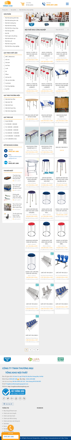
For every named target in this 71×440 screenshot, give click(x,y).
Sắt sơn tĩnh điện (9, 80)
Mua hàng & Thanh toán (10, 411)
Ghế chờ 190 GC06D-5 (32, 335)
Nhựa (6, 74)
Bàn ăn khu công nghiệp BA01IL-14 (47, 147)
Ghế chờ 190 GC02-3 (61, 272)
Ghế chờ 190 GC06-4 (47, 272)
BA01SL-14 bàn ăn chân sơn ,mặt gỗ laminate (61, 54)
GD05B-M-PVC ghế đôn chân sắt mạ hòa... (47, 242)
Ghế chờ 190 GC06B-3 (47, 304)
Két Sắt (6, 33)
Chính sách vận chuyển (10, 413)
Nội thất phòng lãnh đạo (11, 18)
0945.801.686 (14, 151)
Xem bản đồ (8, 404)
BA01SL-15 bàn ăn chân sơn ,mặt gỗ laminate (31, 85)
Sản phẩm (13, 10)
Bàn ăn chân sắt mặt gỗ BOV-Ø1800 (31, 116)
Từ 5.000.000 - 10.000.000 (11, 133)
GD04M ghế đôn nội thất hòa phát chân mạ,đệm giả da (62, 179)
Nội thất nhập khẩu (10, 111)
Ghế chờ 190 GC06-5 (32, 304)
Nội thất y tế (8, 41)
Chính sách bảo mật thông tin (12, 421)
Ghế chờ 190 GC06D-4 (62, 304)
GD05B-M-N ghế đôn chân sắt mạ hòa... (32, 241)
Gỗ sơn (6, 59)
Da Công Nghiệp (9, 86)
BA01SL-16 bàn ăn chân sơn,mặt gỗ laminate (47, 85)
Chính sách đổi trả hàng (10, 418)
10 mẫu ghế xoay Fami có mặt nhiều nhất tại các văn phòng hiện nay (17, 217)
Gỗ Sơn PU (7, 77)
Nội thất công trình (10, 43)
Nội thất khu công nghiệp (11, 46)
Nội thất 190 (8, 102)
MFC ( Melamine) (9, 56)
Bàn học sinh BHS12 (62, 147)
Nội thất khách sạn (9, 38)
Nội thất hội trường (10, 25)
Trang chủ (5, 10)
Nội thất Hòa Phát (9, 99)
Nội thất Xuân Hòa (10, 108)
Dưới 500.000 (8, 121)
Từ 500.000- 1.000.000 (10, 124)
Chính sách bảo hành (9, 416)
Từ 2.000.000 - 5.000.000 (11, 130)
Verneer (7, 62)
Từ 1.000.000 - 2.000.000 (11, 127)
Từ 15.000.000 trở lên (10, 139)
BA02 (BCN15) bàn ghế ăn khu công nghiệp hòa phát (61, 85)
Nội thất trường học (10, 23)
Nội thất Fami (8, 105)
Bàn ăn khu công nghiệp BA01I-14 (32, 147)
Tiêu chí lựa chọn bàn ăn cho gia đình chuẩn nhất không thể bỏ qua (17, 207)
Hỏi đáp (6, 429)
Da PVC (6, 89)
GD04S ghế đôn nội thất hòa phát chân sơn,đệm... (32, 211)
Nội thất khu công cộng (11, 28)
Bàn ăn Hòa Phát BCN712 (62, 116)
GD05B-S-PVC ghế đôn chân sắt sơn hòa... (32, 272)
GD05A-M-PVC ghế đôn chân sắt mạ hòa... (47, 211)
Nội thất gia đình (9, 31)
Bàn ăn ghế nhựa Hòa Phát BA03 (47, 116)
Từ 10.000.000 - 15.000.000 (12, 136)
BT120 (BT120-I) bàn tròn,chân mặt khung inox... (31, 179)
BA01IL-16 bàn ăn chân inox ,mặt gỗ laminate (46, 54)
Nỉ (5, 71)
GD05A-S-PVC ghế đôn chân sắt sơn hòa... (61, 210)
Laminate (7, 83)
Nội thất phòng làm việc (11, 20)
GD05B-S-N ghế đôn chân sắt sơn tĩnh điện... (61, 242)
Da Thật (7, 65)
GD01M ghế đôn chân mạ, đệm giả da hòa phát (46, 179)
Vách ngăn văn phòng (10, 36)
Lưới (6, 68)
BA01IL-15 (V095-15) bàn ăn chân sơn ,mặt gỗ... (31, 54)
